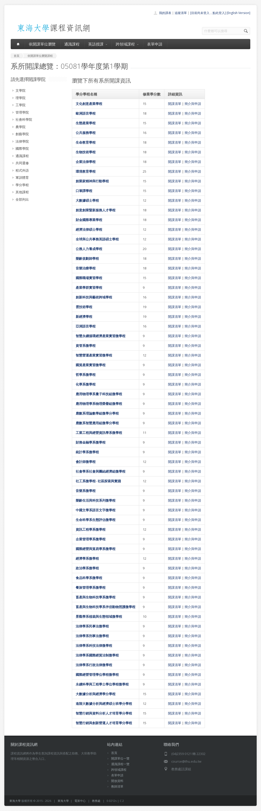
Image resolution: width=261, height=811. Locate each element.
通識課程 (72, 44)
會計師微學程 (86, 461)
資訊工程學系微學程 (91, 529)
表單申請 (154, 44)
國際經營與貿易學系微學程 (95, 548)
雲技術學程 (84, 307)
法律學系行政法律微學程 (94, 665)
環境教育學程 (86, 171)
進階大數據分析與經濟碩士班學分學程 (104, 703)
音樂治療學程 (86, 268)
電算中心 (80, 801)
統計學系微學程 (87, 452)
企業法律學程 (86, 161)
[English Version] (238, 13)
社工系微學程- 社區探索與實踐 (98, 481)
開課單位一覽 (120, 758)
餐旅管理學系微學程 (91, 587)
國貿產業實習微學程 (91, 365)
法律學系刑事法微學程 (92, 636)
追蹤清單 (181, 13)
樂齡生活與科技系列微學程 (95, 500)
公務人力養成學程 (89, 248)
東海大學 (15, 801)
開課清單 (174, 103)
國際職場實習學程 (89, 278)
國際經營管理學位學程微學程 (97, 674)
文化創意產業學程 (89, 103)
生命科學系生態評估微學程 (95, 519)
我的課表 (165, 13)
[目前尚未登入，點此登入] (208, 13)
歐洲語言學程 (86, 113)
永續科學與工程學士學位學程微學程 (102, 684)
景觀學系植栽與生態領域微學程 (99, 616)
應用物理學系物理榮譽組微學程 (99, 403)
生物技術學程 (86, 152)
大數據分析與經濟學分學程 (95, 694)
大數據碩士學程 (87, 200)
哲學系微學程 (86, 374)
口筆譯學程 (84, 190)
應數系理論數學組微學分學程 (97, 413)
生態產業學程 (86, 123)
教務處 (96, 801)
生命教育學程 (86, 142)
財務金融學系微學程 (91, 442)
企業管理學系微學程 (91, 539)
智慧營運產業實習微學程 (94, 355)
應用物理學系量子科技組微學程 (99, 394)
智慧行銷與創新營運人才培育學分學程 (104, 723)
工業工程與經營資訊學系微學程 (99, 432)
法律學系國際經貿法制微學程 (97, 655)
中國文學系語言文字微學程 (95, 510)
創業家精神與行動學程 (92, 181)
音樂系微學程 (86, 490)
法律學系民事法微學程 (92, 626)
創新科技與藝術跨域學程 (94, 297)
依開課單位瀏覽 (42, 44)
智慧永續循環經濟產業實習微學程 (100, 336)
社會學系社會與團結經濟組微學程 (100, 471)
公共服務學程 (86, 132)
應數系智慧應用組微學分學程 (97, 423)
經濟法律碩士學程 (89, 229)
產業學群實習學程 (89, 287)
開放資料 (117, 781)
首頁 (114, 753)
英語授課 (97, 44)
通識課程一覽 (120, 764)
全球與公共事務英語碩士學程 (97, 239)
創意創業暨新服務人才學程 (95, 210)
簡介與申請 (193, 103)
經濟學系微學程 (87, 558)
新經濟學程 (84, 316)
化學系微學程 (86, 384)
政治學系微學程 (87, 568)
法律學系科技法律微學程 (94, 645)
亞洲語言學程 (86, 326)
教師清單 (117, 786)
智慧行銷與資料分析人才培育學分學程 (104, 713)
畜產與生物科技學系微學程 (95, 597)
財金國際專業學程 (89, 219)
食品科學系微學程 (89, 577)
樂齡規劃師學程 (87, 258)
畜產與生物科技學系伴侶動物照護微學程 (105, 606)
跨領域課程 (127, 44)
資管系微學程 (86, 345)
